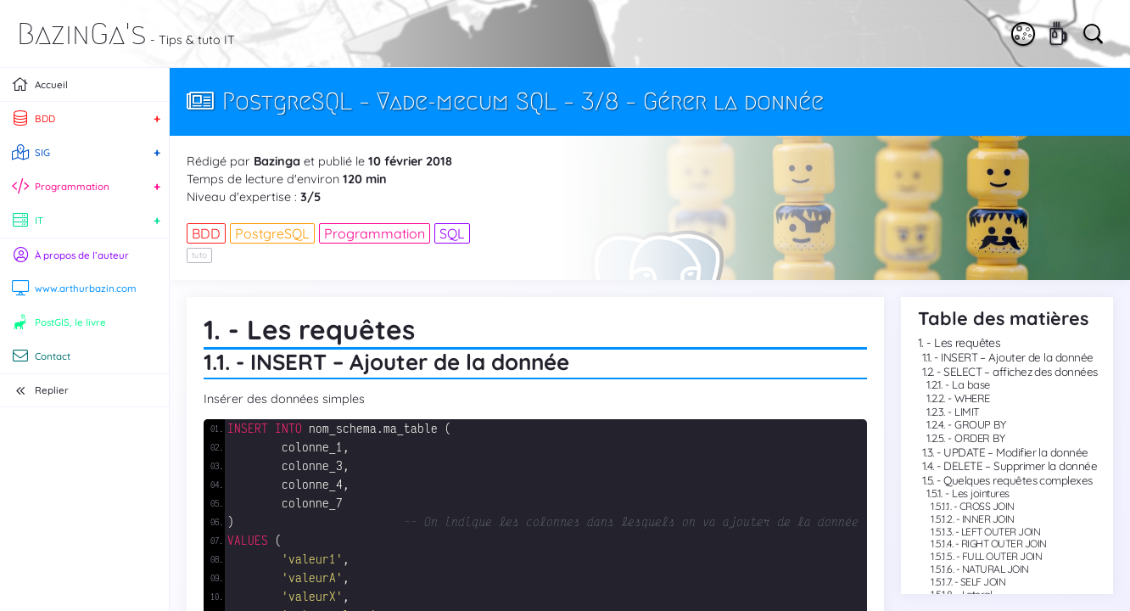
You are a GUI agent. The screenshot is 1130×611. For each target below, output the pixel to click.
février (405, 161)
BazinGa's (82, 33)
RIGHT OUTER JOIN (1004, 543)
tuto (199, 255)
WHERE (971, 398)
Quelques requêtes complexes (1017, 480)
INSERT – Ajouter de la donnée (1017, 357)
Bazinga (277, 161)
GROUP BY (979, 424)
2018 (439, 161)
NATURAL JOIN (995, 569)
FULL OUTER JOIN (1002, 556)
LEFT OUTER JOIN (1001, 531)
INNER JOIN (988, 519)
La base (970, 384)
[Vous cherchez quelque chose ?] (1091, 32)
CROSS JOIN (987, 506)
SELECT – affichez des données (1020, 371)
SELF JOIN (983, 581)
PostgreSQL (272, 233)
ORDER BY (979, 438)
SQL (452, 233)
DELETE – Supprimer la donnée (1020, 465)
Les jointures (980, 493)
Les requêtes (967, 342)
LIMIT (966, 411)
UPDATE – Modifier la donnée (1015, 452)
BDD (206, 233)
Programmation (374, 233)
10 (376, 161)
